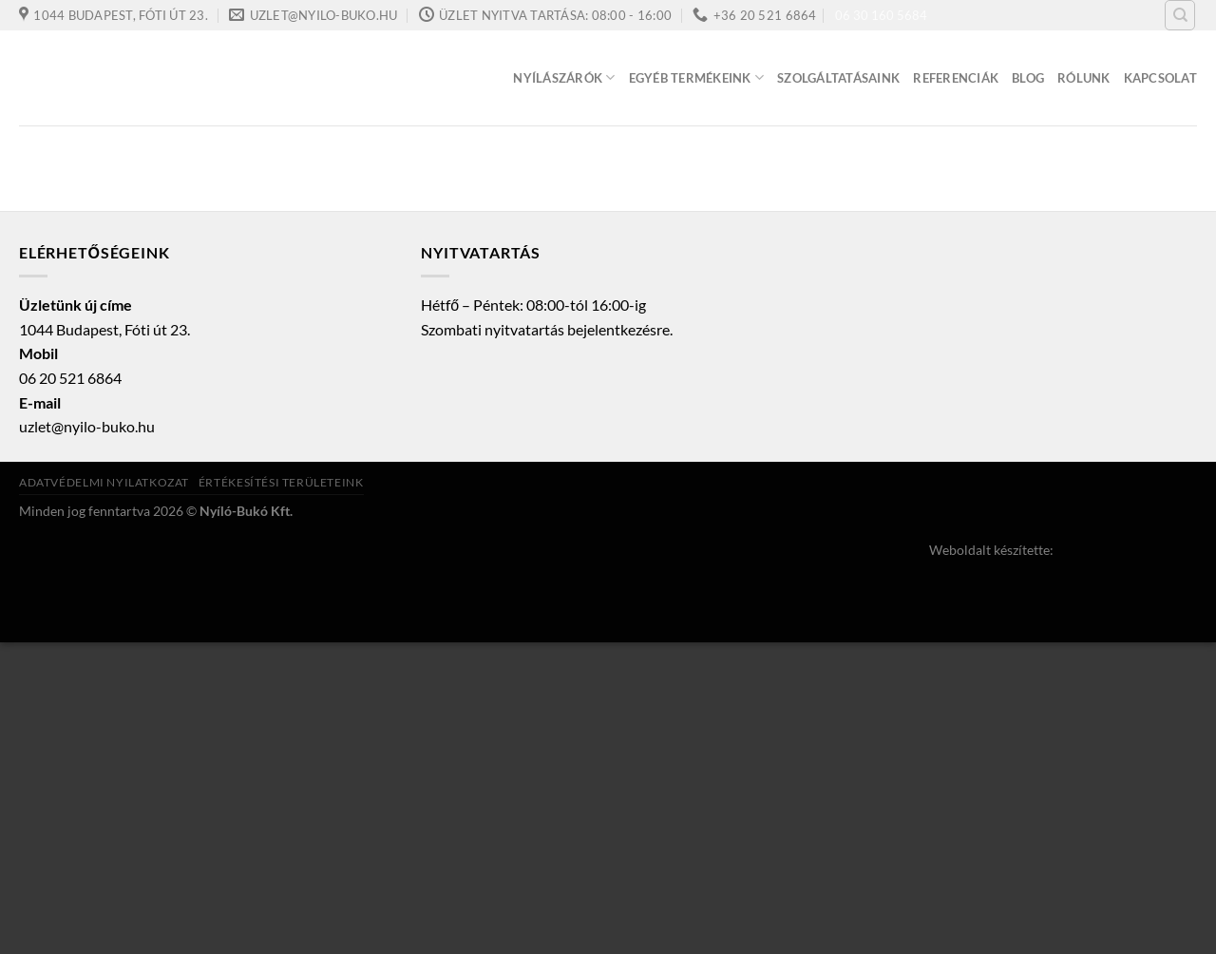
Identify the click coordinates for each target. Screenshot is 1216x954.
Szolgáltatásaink (838, 78)
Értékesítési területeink (281, 482)
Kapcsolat (1160, 78)
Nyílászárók (564, 77)
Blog (1028, 78)
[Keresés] (1180, 15)
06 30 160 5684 (881, 15)
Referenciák (955, 78)
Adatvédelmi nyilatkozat (104, 482)
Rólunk (1084, 78)
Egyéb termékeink (697, 77)
